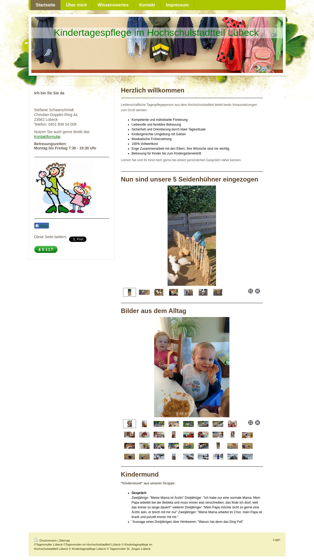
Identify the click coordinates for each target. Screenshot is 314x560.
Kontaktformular (47, 136)
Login (276, 539)
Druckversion (46, 540)
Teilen (41, 226)
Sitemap (64, 540)
